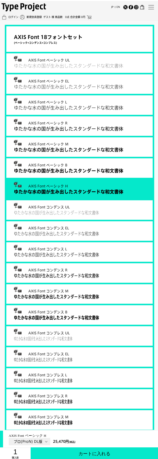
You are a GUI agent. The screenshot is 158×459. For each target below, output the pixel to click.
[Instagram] (136, 6)
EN (118, 6)
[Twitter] (125, 6)
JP (112, 6)
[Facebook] (131, 6)
